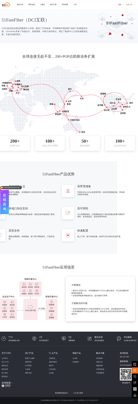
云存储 (51, 373)
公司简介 (5, 358)
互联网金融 (100, 369)
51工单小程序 (78, 393)
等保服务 (75, 362)
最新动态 (5, 365)
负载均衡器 (53, 362)
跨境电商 (99, 358)
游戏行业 (99, 362)
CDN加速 (52, 369)
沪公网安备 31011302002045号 (87, 400)
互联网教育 (100, 373)
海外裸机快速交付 (61, 393)
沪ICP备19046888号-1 (67, 400)
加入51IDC (5, 362)
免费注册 (129, 4)
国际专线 (28, 373)
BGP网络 (28, 365)
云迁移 (74, 358)
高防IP (51, 365)
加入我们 (5, 373)
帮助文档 (5, 369)
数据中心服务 (30, 358)
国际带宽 (28, 362)
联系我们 (5, 376)
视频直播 (99, 365)
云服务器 (52, 358)
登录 (119, 4)
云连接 (27, 369)
